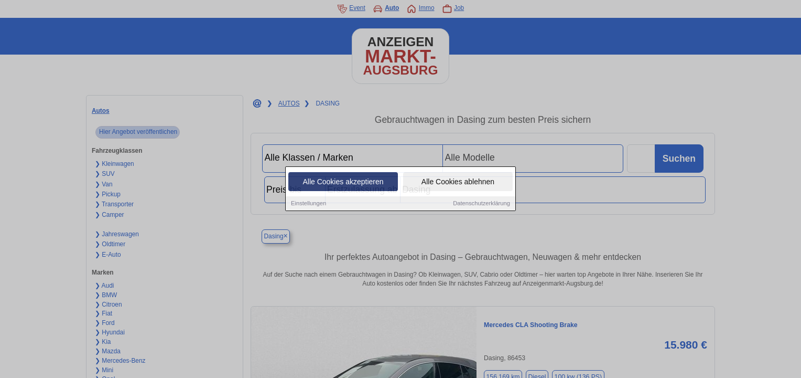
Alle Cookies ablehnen (457, 182)
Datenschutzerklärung (481, 204)
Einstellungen (308, 204)
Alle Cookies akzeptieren (342, 182)
